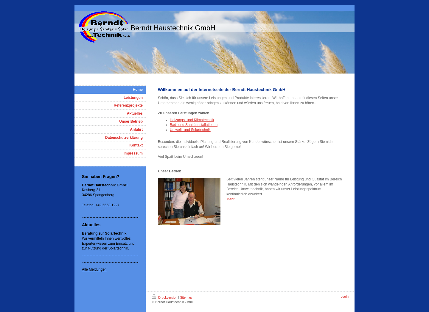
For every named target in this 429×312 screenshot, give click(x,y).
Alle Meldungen (94, 269)
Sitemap (186, 297)
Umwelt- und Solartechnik (190, 130)
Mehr (230, 199)
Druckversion (165, 297)
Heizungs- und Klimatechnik (192, 120)
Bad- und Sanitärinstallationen (193, 125)
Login (345, 296)
